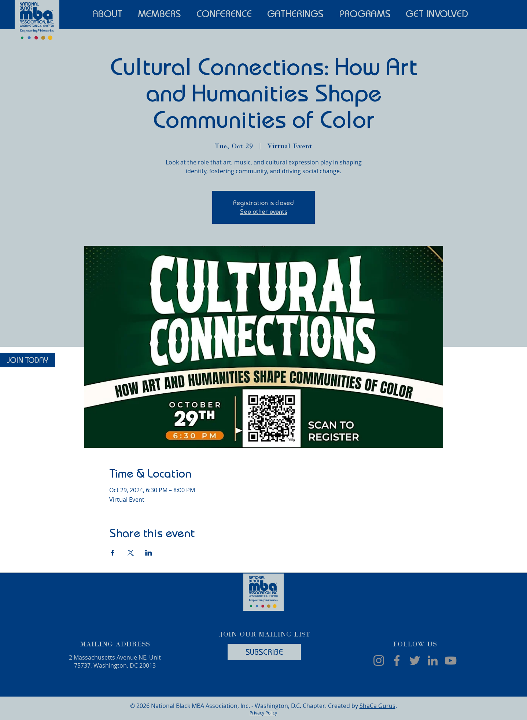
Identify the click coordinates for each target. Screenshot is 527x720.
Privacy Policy (263, 713)
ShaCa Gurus (377, 706)
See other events (263, 211)
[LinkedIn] (432, 660)
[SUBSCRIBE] (264, 652)
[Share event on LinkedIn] (148, 553)
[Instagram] (379, 660)
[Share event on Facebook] (112, 553)
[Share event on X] (130, 553)
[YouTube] (450, 660)
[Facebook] (397, 660)
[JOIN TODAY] (27, 360)
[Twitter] (415, 660)
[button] (107, 12)
